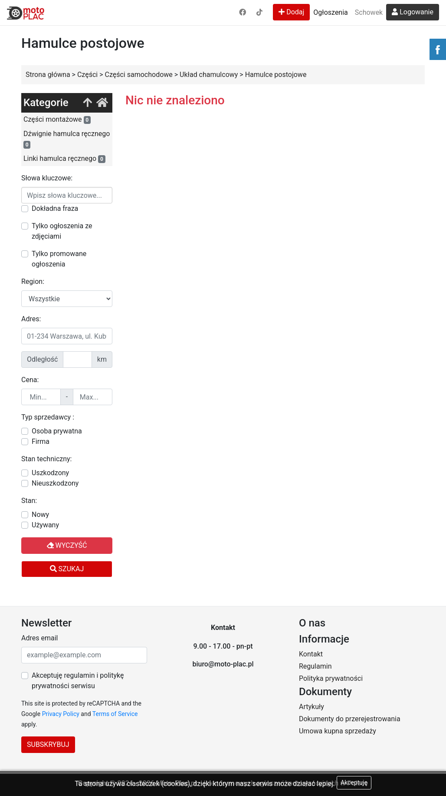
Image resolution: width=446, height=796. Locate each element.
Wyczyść (67, 545)
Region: (32, 281)
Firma (40, 441)
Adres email (39, 638)
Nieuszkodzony (55, 483)
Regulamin (315, 666)
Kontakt (311, 654)
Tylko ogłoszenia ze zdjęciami (62, 231)
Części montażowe (57, 119)
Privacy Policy (60, 713)
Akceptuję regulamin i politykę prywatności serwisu (78, 680)
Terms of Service (115, 713)
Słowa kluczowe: (46, 178)
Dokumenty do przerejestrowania (349, 719)
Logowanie (412, 12)
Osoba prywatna (57, 431)
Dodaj (291, 12)
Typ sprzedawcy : (47, 417)
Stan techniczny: (46, 459)
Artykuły (311, 707)
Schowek (369, 12)
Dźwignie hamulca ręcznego (66, 139)
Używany (45, 525)
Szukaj (67, 569)
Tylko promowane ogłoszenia (59, 259)
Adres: (31, 319)
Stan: (29, 500)
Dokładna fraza (55, 208)
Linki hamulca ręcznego (64, 158)
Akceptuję (354, 782)
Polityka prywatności (331, 678)
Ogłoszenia (330, 12)
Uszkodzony (50, 473)
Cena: (30, 380)
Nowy (40, 514)
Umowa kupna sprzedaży (337, 731)
